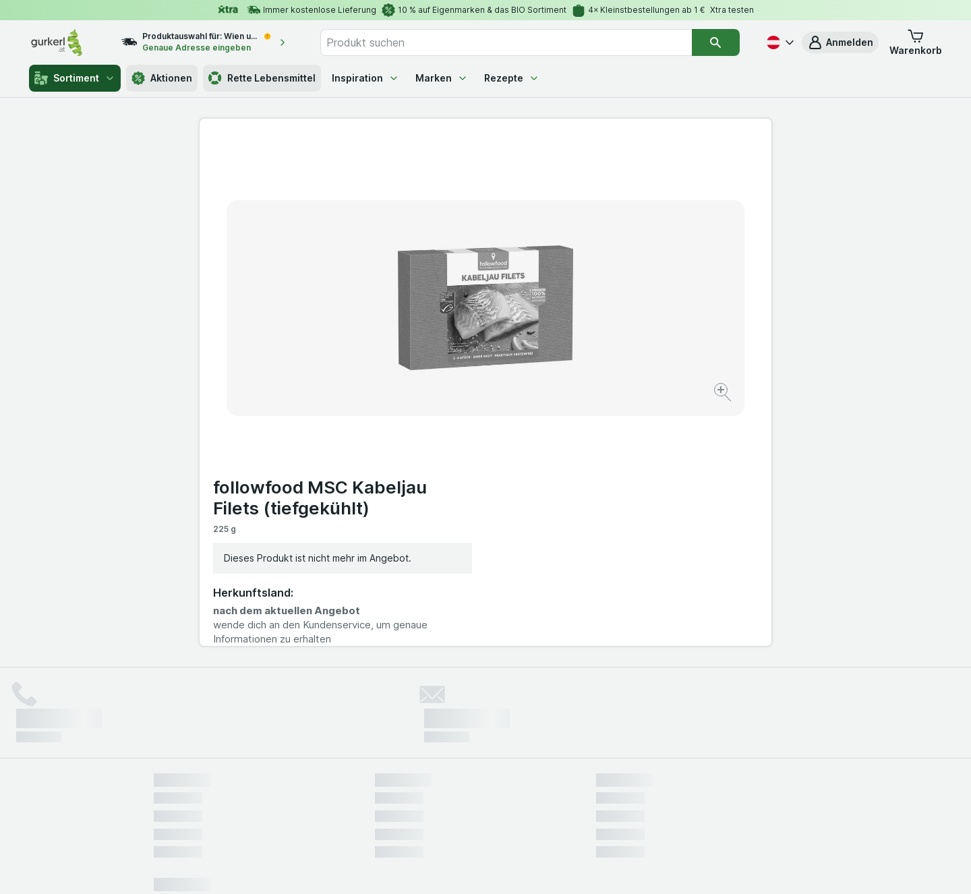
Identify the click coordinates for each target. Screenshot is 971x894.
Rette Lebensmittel (262, 78)
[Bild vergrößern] (438, 351)
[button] (840, 42)
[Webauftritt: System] (418, 867)
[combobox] (506, 42)
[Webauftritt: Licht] (478, 867)
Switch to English (511, 811)
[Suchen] (716, 42)
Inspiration (365, 78)
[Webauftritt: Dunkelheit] (546, 867)
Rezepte (511, 78)
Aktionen (161, 78)
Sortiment (74, 78)
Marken (441, 78)
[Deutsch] (778, 42)
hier (379, 778)
